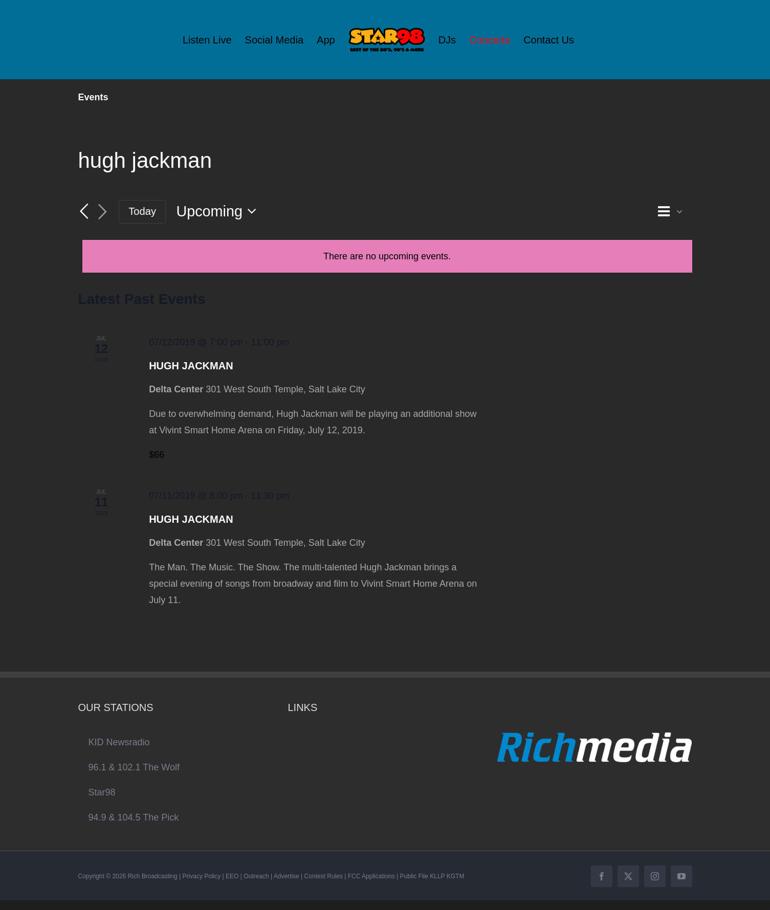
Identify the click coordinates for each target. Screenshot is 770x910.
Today (142, 211)
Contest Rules (323, 876)
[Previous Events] (84, 211)
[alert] (387, 256)
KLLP (437, 876)
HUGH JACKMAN (191, 365)
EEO (232, 876)
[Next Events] (102, 212)
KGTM (456, 876)
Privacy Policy (202, 876)
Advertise (286, 876)
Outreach (256, 876)
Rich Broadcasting (152, 876)
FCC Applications (371, 876)
